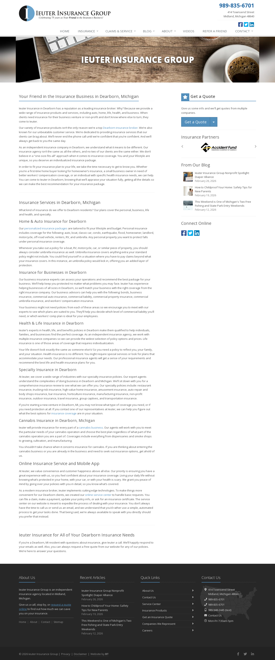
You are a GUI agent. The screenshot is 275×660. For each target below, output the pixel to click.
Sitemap (58, 622)
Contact (244, 31)
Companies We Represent (168, 624)
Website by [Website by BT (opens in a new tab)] (99, 654)
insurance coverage (64, 413)
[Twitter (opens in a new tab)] (246, 24)
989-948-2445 (216, 610)
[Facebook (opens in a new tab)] (240, 24)
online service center (98, 495)
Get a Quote (196, 121)
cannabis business (91, 427)
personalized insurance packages (45, 228)
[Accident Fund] (218, 147)
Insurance (88, 31)
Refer (215, 31)
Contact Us (168, 597)
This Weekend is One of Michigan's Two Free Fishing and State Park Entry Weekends (219, 206)
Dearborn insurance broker (120, 128)
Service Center (168, 604)
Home (64, 31)
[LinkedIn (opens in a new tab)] (251, 24)
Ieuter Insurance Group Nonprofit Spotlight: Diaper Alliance (219, 177)
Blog (149, 31)
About (169, 31)
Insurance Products (168, 610)
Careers (168, 630)
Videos (188, 31)
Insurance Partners (200, 137)
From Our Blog (195, 165)
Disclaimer (80, 654)
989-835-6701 (216, 599)
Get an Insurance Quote (168, 617)
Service (120, 31)
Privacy (65, 654)
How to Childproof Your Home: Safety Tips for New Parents (219, 191)
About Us (168, 590)
